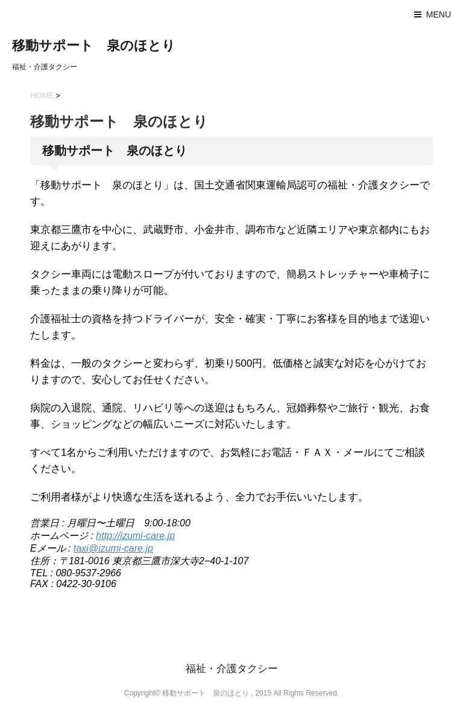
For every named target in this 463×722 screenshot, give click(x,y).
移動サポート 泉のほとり (93, 45)
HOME (42, 95)
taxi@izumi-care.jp (113, 548)
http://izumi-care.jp (135, 536)
